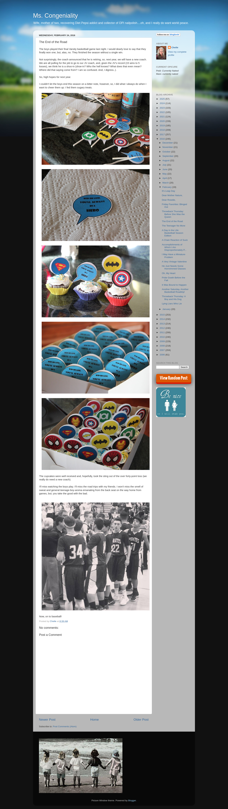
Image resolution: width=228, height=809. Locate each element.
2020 (162, 121)
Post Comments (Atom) (65, 726)
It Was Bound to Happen (174, 285)
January (166, 309)
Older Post (141, 719)
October (166, 151)
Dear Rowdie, (169, 200)
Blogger (132, 800)
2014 (162, 319)
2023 (162, 108)
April (165, 178)
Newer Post (47, 719)
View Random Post (174, 378)
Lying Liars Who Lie (172, 303)
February (167, 187)
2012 (162, 328)
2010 (162, 337)
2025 (162, 99)
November (168, 147)
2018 (162, 130)
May (164, 173)
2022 (162, 112)
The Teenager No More (173, 225)
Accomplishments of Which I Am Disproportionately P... (174, 247)
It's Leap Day (168, 191)
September (168, 156)
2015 (162, 314)
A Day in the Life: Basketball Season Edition (172, 233)
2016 (162, 139)
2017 (162, 134)
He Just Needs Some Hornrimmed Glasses (174, 267)
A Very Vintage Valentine (174, 261)
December (168, 142)
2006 (162, 354)
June (165, 169)
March (165, 182)
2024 (162, 103)
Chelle (174, 47)
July (164, 165)
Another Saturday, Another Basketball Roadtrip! (175, 290)
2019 (162, 125)
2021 (162, 116)
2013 (162, 323)
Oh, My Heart (168, 273)
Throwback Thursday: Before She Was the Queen (173, 214)
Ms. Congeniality (55, 15)
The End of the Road (172, 221)
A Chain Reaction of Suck (175, 240)
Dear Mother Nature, (172, 195)
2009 (162, 341)
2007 (162, 350)
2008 (162, 345)
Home (94, 719)
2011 (162, 332)
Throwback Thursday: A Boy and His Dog (174, 297)
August (166, 160)
